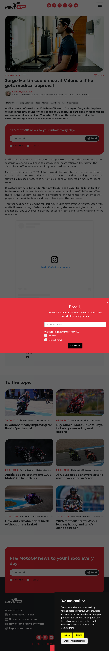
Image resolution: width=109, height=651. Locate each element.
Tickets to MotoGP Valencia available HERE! (54, 316)
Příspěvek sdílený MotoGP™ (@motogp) (54, 304)
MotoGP (35, 145)
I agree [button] (67, 635)
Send (92, 138)
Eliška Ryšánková (22, 91)
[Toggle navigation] (100, 5)
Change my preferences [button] (74, 641)
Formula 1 (18, 145)
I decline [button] (78, 635)
